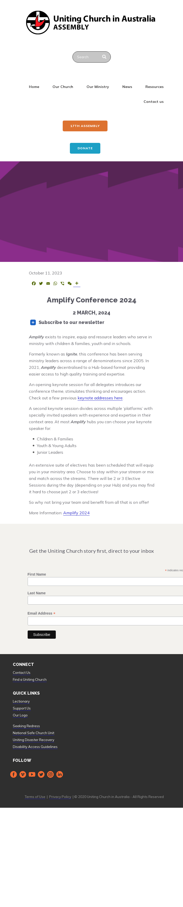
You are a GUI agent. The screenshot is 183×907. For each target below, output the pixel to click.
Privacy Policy (60, 797)
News (127, 86)
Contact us (154, 101)
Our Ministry (98, 86)
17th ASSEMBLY (85, 126)
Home (34, 86)
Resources (154, 86)
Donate (85, 148)
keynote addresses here (100, 397)
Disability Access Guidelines (35, 747)
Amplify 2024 (76, 512)
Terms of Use (35, 797)
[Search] (105, 57)
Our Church (62, 86)
